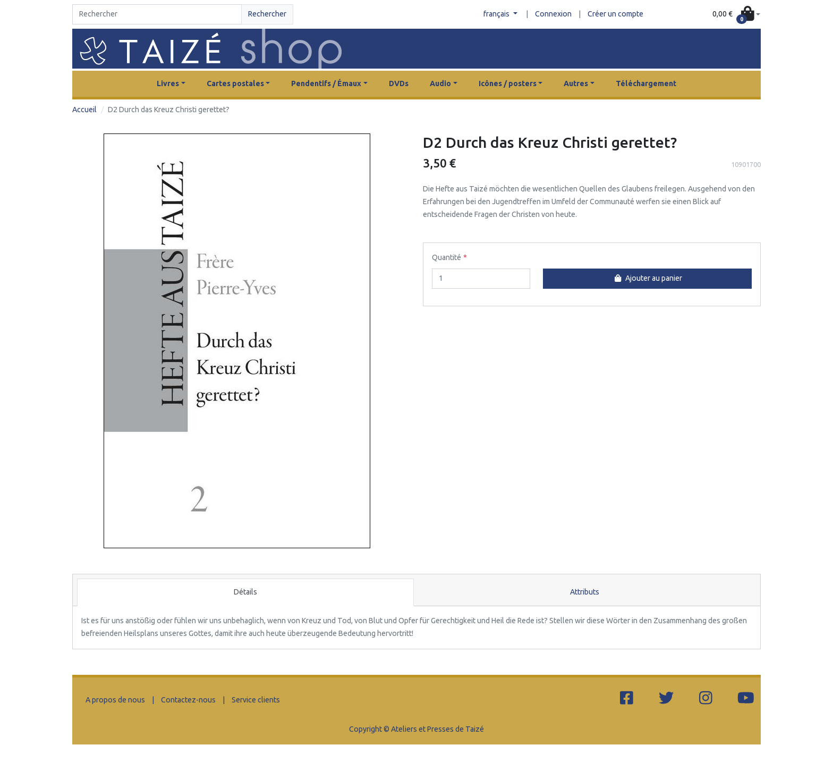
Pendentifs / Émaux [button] (326, 83)
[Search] (157, 14)
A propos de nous (115, 700)
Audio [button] (440, 83)
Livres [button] (168, 83)
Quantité (446, 257)
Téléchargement (646, 83)
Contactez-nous (188, 700)
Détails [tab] (245, 592)
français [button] (497, 14)
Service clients (256, 700)
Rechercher (267, 14)
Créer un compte (615, 14)
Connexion (553, 14)
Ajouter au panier (647, 278)
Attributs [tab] (584, 592)
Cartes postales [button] (235, 83)
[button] (736, 14)
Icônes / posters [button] (508, 83)
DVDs (399, 83)
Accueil (84, 109)
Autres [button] (576, 83)
